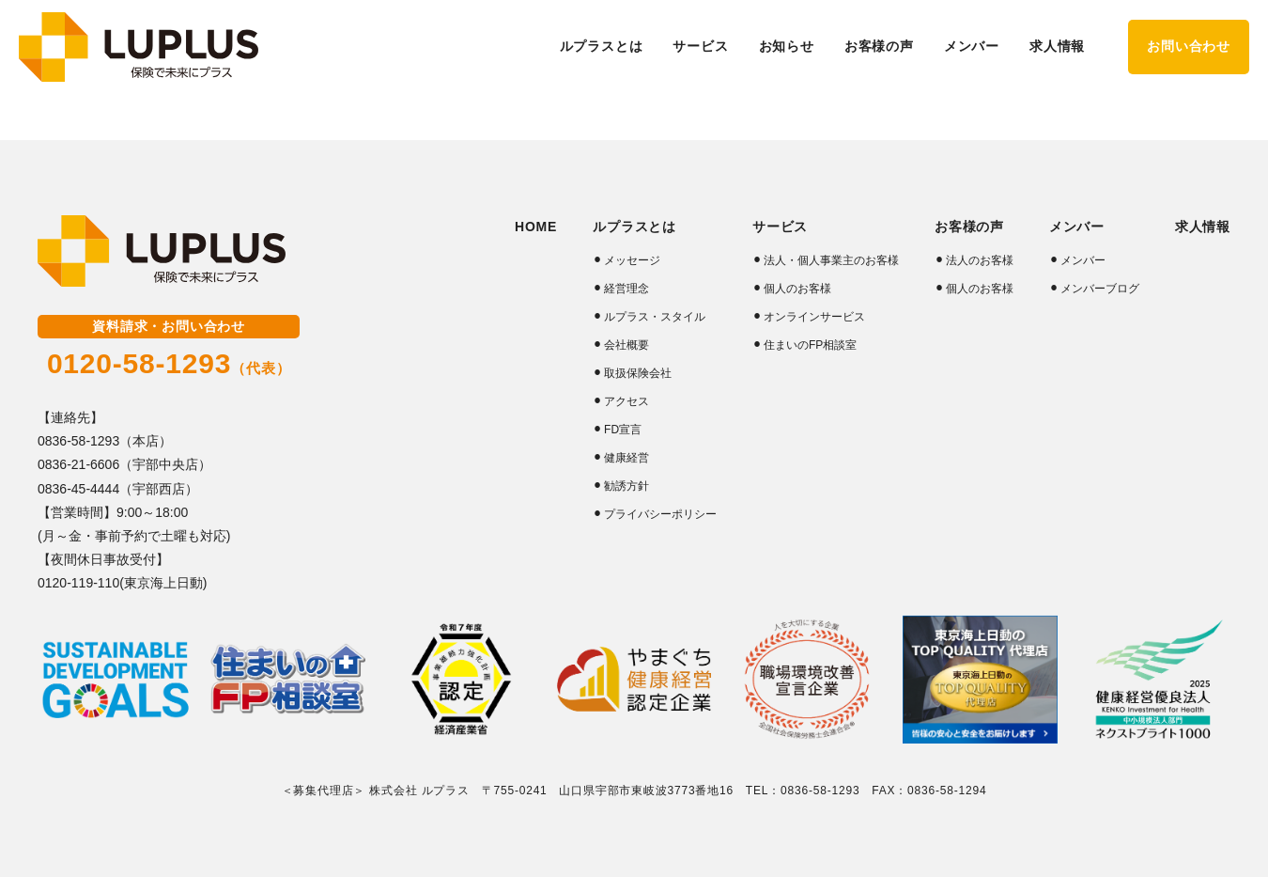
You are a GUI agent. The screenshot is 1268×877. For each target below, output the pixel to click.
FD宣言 (623, 429)
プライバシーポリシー (660, 514)
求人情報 (1057, 46)
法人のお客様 (979, 260)
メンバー (1083, 260)
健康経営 (626, 457)
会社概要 (626, 345)
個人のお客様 (797, 288)
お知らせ (786, 46)
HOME (536, 226)
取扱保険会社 (638, 373)
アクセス (626, 401)
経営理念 (626, 288)
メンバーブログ (1099, 288)
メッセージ (632, 260)
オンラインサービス (814, 316)
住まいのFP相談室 (810, 345)
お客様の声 (969, 226)
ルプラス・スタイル (654, 316)
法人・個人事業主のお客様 (831, 260)
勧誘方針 (626, 486)
